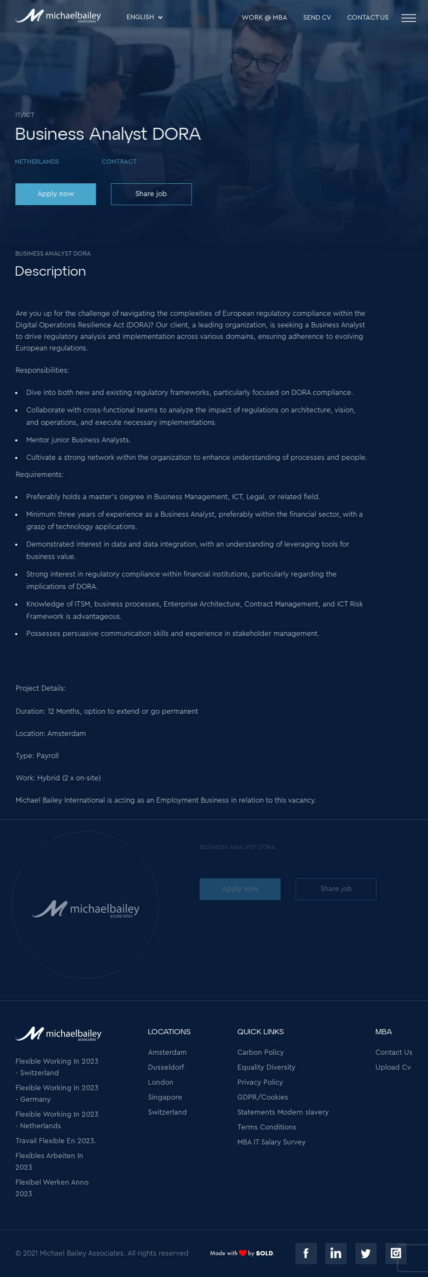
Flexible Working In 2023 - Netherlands (56, 1120)
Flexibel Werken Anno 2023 (52, 1188)
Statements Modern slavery (283, 1112)
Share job (150, 193)
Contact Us (368, 18)
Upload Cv (393, 1067)
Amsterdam (167, 1052)
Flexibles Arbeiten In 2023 (49, 1161)
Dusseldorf (166, 1067)
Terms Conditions (266, 1127)
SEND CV (317, 18)
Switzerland (167, 1112)
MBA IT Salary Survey (271, 1142)
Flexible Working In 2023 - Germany (56, 1093)
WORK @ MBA (264, 18)
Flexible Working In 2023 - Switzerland (56, 1067)
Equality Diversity (266, 1067)
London (161, 1082)
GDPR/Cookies (262, 1097)
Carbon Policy (260, 1052)
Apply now (55, 193)
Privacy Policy (260, 1082)
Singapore (165, 1097)
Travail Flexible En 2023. (55, 1141)
